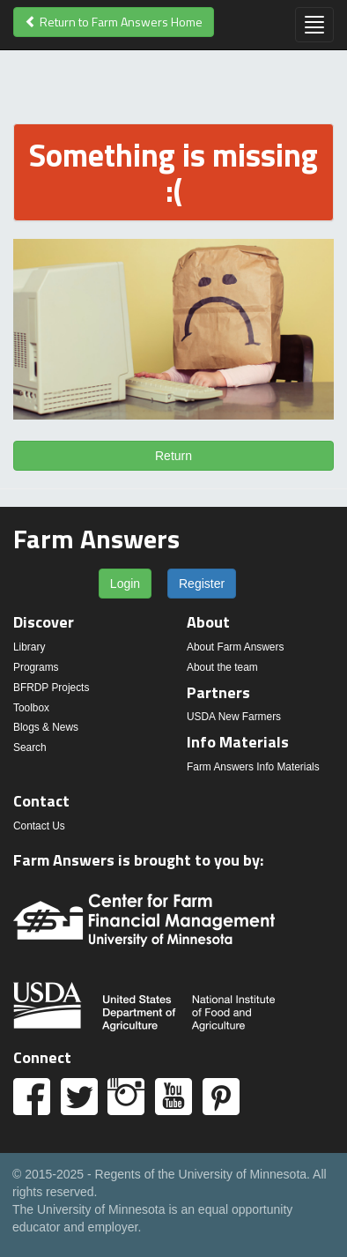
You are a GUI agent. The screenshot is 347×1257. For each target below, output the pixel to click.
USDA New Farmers (234, 716)
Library (29, 647)
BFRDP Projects (51, 687)
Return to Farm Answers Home (114, 21)
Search (30, 747)
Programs (36, 667)
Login (125, 583)
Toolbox (31, 708)
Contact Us (39, 826)
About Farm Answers (235, 647)
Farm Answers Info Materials (253, 767)
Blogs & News (45, 727)
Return (173, 456)
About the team (222, 667)
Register (202, 583)
